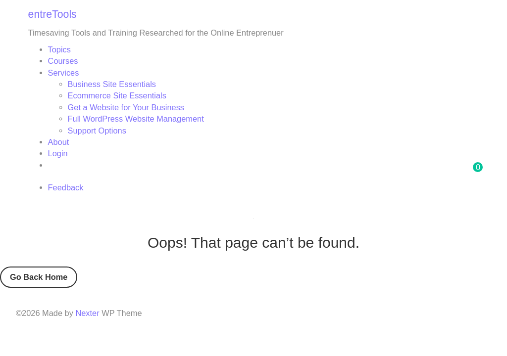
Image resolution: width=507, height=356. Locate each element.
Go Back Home (38, 276)
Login (58, 153)
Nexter (87, 313)
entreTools (52, 14)
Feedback (66, 187)
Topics (59, 49)
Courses (63, 60)
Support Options (97, 130)
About (58, 141)
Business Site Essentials (112, 84)
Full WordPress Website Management (136, 118)
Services (63, 72)
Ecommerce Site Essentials (117, 95)
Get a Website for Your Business (126, 107)
